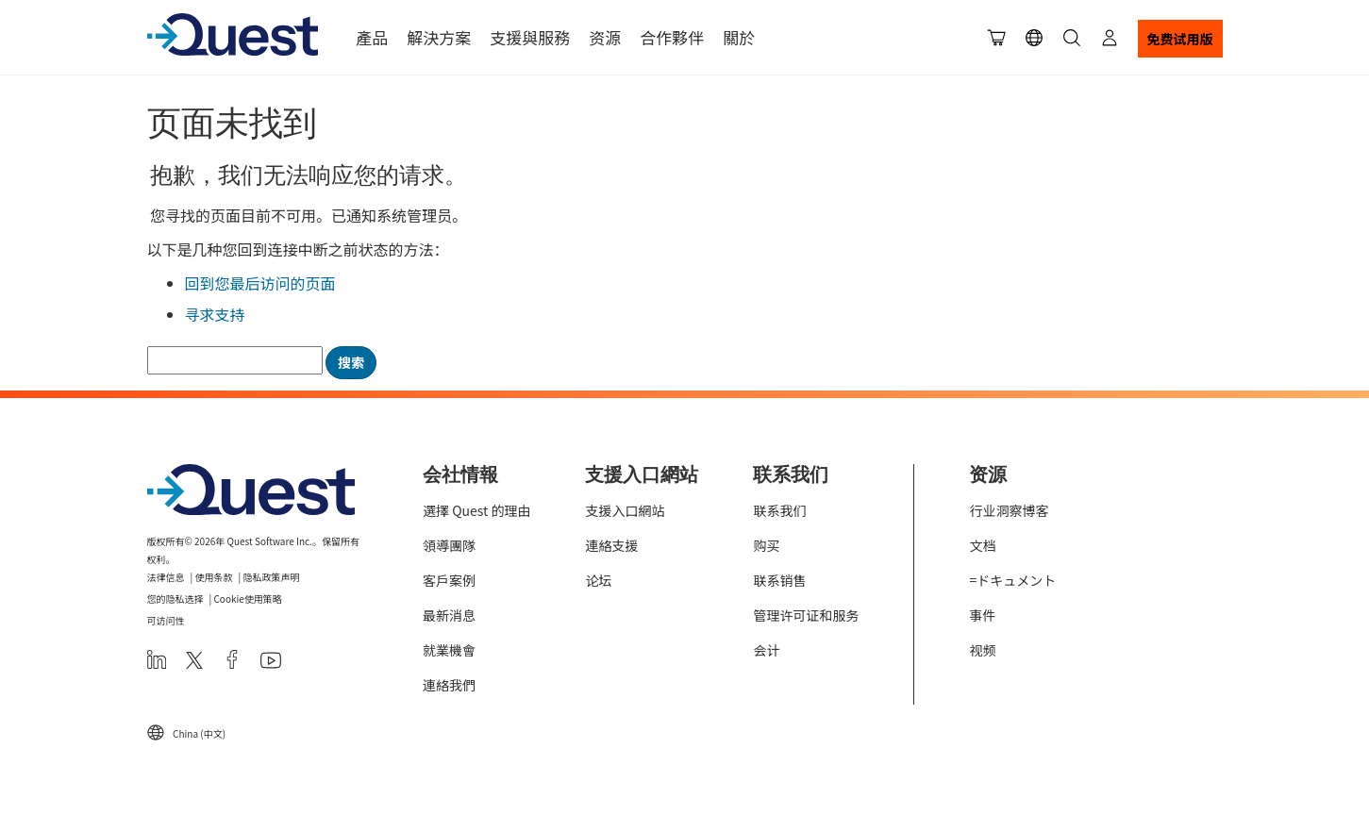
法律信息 (166, 577)
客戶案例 (449, 580)
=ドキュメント (1012, 580)
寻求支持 (215, 314)
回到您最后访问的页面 (260, 283)
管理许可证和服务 (806, 615)
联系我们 (779, 510)
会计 (766, 649)
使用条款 (213, 577)
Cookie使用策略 (247, 598)
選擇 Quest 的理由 (476, 510)
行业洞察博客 (1008, 510)
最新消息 (449, 615)
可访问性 (166, 620)
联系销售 (779, 580)
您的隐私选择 (175, 598)
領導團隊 (449, 545)
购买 (766, 545)
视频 (982, 649)
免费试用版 (1180, 38)
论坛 (598, 580)
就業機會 (449, 649)
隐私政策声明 (270, 577)
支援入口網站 (624, 510)
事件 (982, 615)
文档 (982, 545)
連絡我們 (449, 684)
